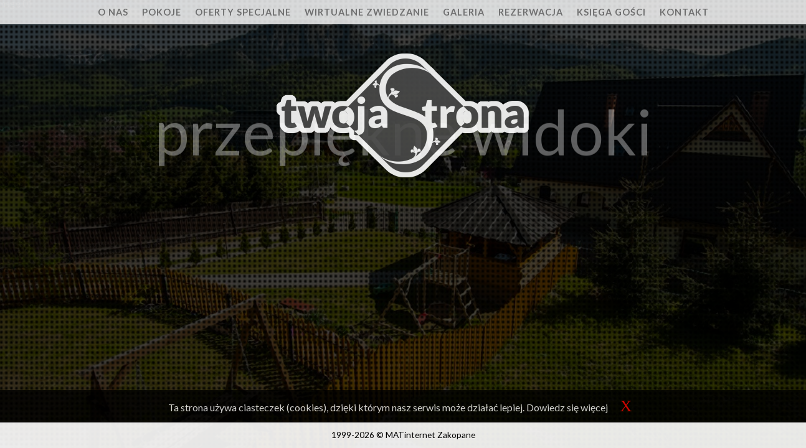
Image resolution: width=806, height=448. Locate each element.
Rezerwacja (530, 12)
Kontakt (684, 12)
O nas (113, 12)
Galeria (464, 12)
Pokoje (161, 12)
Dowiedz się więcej (567, 407)
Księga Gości (611, 12)
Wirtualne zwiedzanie (367, 12)
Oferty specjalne (243, 12)
